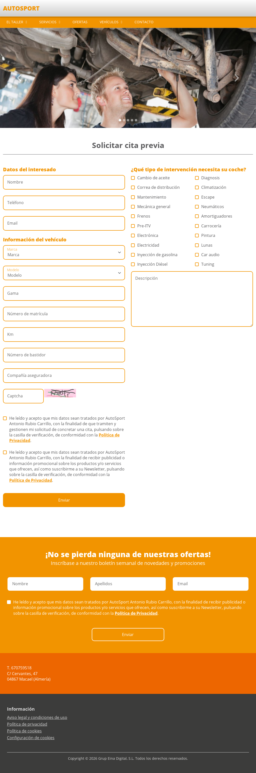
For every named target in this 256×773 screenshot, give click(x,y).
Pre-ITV (141, 226)
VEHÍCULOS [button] (109, 22)
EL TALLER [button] (14, 22)
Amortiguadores (213, 216)
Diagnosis (207, 178)
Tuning (204, 264)
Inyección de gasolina (154, 254)
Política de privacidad (27, 724)
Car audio (207, 254)
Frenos (140, 216)
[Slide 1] (124, 120)
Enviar (64, 500)
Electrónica (144, 235)
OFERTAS (80, 22)
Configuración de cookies (30, 737)
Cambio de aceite (150, 178)
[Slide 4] (136, 120)
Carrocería (208, 226)
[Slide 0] (120, 120)
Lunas (204, 245)
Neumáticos (209, 206)
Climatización (210, 187)
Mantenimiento (148, 197)
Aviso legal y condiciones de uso (37, 717)
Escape (205, 197)
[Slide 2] (128, 120)
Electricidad (145, 245)
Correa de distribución (155, 187)
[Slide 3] (132, 120)
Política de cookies (24, 731)
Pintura (205, 235)
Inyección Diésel (149, 264)
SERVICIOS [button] (47, 22)
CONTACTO (144, 22)
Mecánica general (150, 206)
